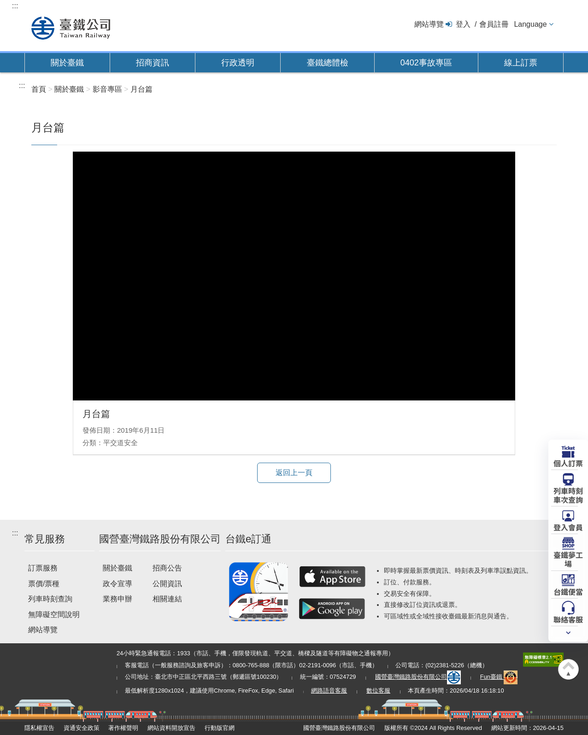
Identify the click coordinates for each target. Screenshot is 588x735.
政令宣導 (117, 584)
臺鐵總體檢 (327, 62)
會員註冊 (494, 24)
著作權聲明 (123, 727)
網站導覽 (429, 24)
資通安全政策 (82, 727)
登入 (463, 24)
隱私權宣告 (39, 727)
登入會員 (568, 527)
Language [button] (530, 24)
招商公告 (167, 568)
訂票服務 (43, 568)
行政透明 (237, 62)
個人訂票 (568, 463)
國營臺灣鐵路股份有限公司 (418, 676)
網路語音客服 (329, 690)
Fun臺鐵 (499, 676)
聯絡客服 (568, 619)
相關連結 (167, 599)
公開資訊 (167, 584)
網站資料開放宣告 (171, 727)
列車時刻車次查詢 (568, 494)
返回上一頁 (294, 472)
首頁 (38, 89)
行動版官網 (220, 727)
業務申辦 (117, 599)
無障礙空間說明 (54, 614)
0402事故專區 (426, 62)
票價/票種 (43, 584)
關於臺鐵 (67, 62)
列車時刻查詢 (50, 599)
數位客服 (378, 690)
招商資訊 (152, 62)
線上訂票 (520, 62)
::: (15, 6)
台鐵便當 (568, 591)
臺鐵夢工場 (568, 558)
